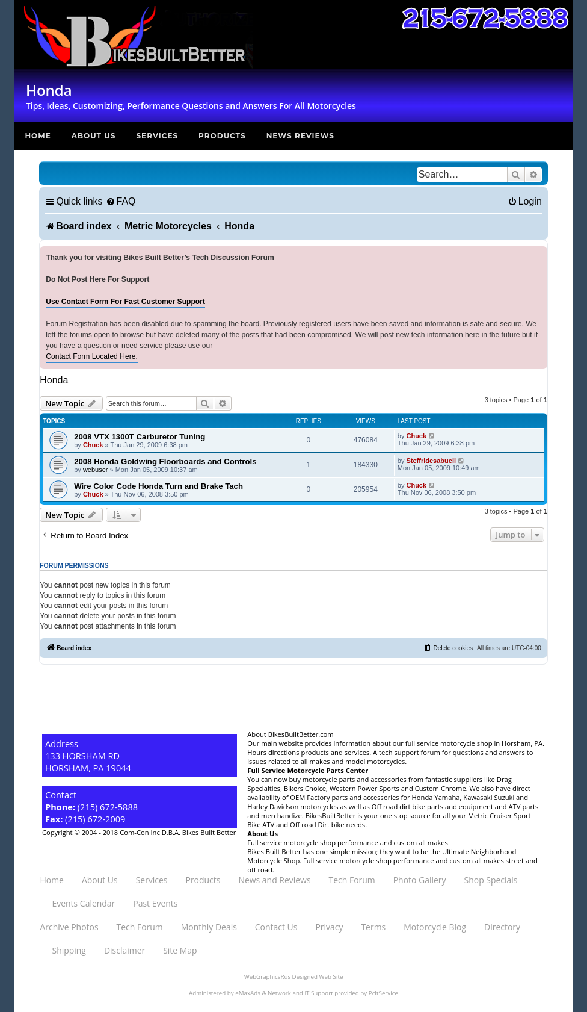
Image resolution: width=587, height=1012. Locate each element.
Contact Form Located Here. (92, 356)
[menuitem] (121, 201)
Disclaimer (124, 950)
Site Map (180, 950)
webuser (95, 469)
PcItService (383, 993)
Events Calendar (83, 903)
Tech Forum (352, 880)
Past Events (155, 903)
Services (157, 135)
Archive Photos (69, 927)
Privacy (329, 927)
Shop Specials (491, 880)
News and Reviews (274, 880)
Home (38, 135)
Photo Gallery (419, 880)
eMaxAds (247, 993)
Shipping (68, 950)
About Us (94, 135)
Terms (373, 927)
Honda (54, 380)
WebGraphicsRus (267, 977)
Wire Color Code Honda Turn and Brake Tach (158, 486)
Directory (502, 927)
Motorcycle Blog (435, 927)
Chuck (93, 445)
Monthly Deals (209, 927)
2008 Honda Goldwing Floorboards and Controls (165, 461)
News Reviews (300, 135)
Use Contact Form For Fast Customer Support (125, 301)
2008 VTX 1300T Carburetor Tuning (139, 436)
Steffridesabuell (431, 460)
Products (222, 135)
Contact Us (276, 927)
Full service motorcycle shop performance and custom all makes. (348, 842)
